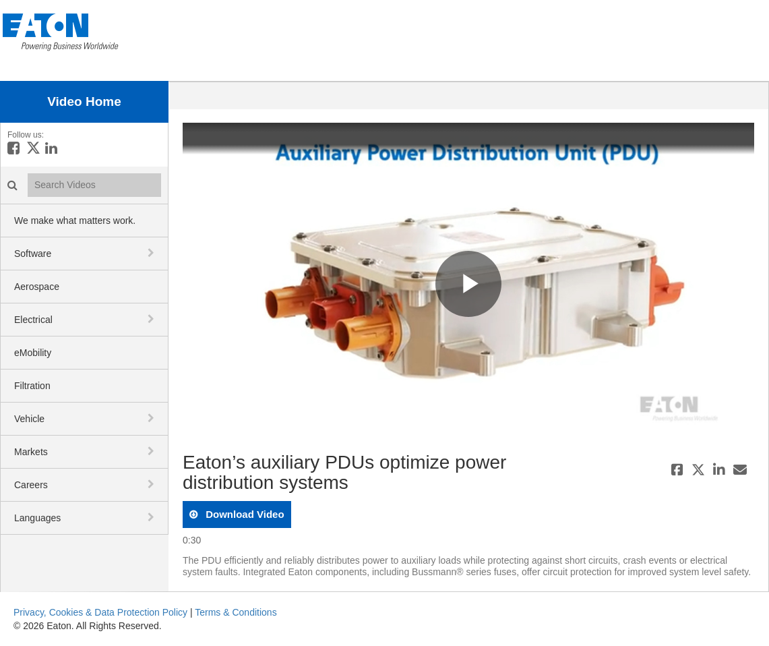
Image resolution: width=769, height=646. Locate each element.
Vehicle (29, 418)
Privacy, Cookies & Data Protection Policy (100, 612)
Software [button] (32, 253)
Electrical (33, 319)
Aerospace (36, 286)
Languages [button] (37, 517)
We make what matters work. (74, 220)
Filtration (32, 385)
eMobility (32, 352)
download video (243, 514)
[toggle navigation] (152, 253)
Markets (31, 451)
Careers (31, 484)
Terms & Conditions (235, 612)
